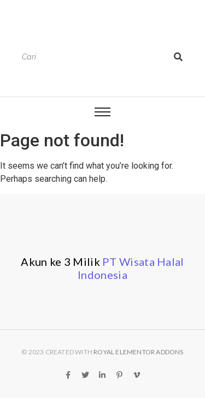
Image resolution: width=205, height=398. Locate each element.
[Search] (92, 57)
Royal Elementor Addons (138, 352)
